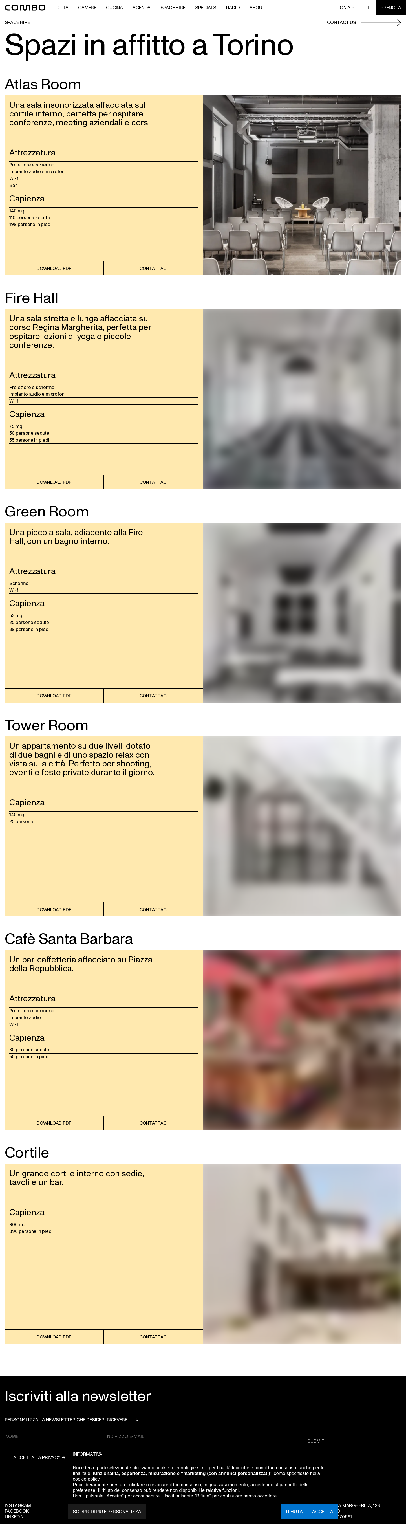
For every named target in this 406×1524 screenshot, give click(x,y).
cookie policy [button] (86, 1479)
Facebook (17, 1511)
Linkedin (14, 1516)
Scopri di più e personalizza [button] (107, 1511)
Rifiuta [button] (294, 1511)
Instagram (18, 1505)
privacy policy (59, 1457)
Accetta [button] (322, 1511)
